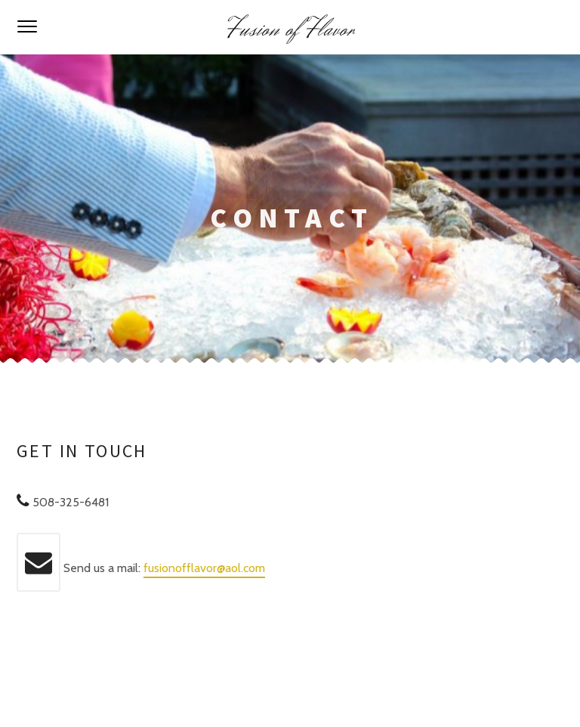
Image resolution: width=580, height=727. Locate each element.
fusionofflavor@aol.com (204, 568)
